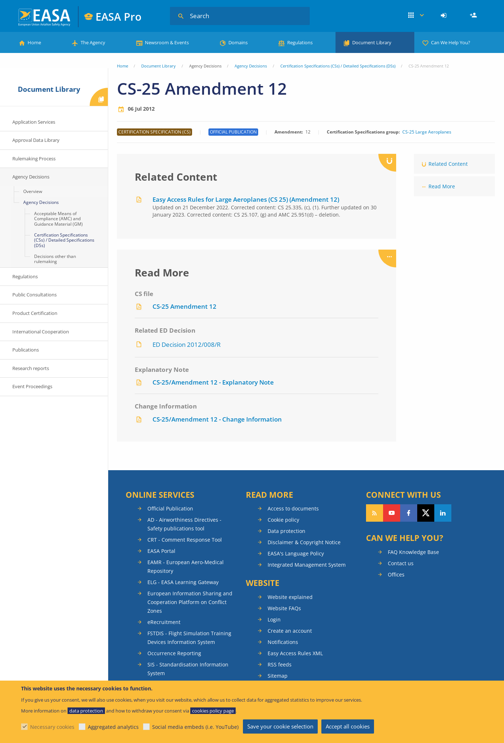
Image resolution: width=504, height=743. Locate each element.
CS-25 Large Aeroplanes (426, 132)
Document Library (371, 42)
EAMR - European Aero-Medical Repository (185, 566)
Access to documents (293, 508)
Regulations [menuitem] (25, 276)
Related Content (448, 163)
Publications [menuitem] (25, 349)
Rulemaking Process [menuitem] (34, 158)
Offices (396, 574)
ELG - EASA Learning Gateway (183, 582)
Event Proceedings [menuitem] (32, 386)
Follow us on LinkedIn (442, 513)
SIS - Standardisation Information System (187, 669)
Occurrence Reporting (174, 653)
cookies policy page (213, 710)
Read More (441, 186)
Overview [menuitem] (32, 191)
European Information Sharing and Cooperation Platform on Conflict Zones (189, 602)
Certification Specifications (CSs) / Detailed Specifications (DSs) (337, 66)
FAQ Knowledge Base (413, 552)
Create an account (290, 630)
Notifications (283, 642)
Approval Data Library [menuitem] (36, 140)
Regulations (300, 42)
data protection (86, 710)
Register (474, 15)
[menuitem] (444, 15)
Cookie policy (283, 519)
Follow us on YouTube (391, 513)
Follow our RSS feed (374, 513)
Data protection (286, 531)
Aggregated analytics (113, 726)
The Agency (93, 42)
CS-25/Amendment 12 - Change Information (217, 419)
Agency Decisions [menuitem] (30, 176)
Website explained (290, 597)
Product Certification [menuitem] (34, 313)
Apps (416, 15)
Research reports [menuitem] (30, 368)
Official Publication (170, 508)
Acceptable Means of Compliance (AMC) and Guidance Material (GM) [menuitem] (58, 218)
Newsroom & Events (167, 42)
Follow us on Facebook (408, 513)
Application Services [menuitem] (33, 122)
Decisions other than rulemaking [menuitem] (55, 258)
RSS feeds (280, 664)
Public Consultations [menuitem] (34, 294)
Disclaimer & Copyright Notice (304, 542)
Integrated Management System (307, 564)
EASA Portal (161, 550)
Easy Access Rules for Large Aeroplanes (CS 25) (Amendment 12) (246, 199)
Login (444, 15)
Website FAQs (284, 608)
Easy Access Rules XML (295, 653)
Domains (238, 42)
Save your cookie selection (280, 726)
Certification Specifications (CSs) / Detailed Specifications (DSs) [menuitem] (64, 240)
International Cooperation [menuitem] (40, 331)
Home (34, 42)
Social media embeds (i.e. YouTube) (195, 726)
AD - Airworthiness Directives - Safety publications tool (184, 524)
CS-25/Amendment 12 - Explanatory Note (213, 382)
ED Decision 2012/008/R (187, 344)
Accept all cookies (348, 726)
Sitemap (278, 675)
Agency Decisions (251, 66)
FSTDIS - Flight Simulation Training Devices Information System (189, 637)
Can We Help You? (450, 42)
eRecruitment (163, 622)
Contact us (401, 563)
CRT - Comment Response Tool (184, 539)
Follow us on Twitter (425, 513)
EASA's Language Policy (296, 553)
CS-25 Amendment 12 (184, 306)
